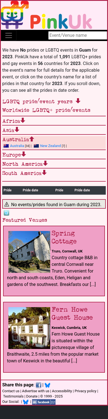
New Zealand (47, 146)
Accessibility (62, 391)
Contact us (11, 391)
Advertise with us (35, 391)
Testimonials (13, 396)
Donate (32, 396)
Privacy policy (85, 391)
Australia (14, 146)
